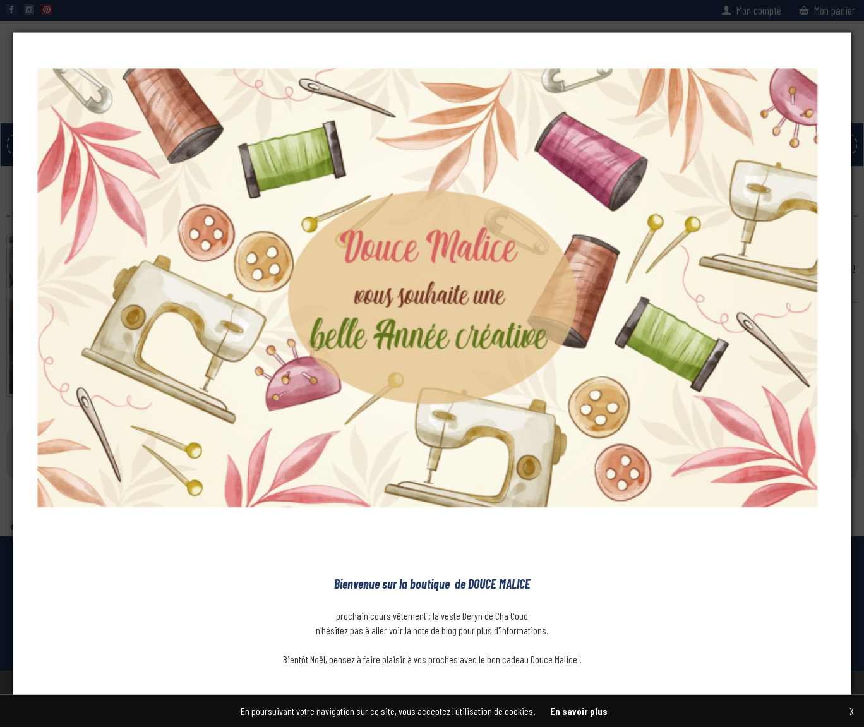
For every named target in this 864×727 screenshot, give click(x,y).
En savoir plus (579, 711)
